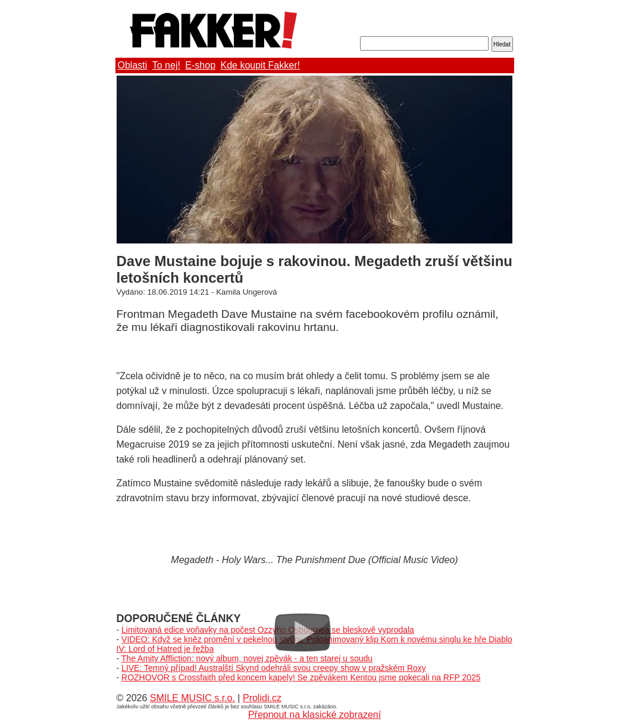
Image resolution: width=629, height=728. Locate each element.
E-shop (200, 65)
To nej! (166, 65)
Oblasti (133, 65)
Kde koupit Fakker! (260, 65)
